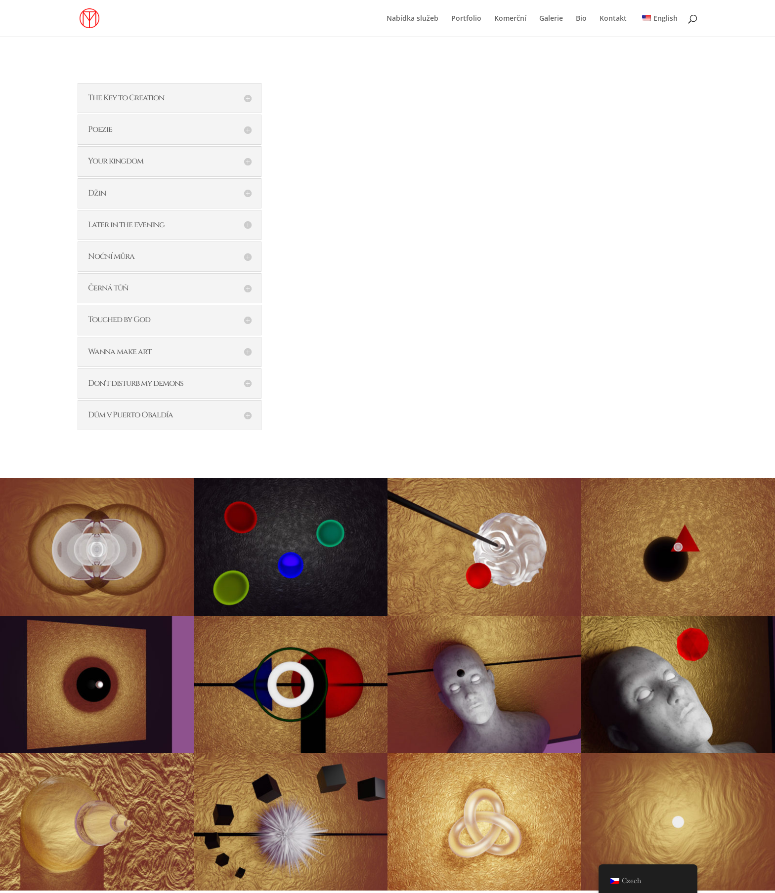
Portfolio (466, 19)
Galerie (551, 19)
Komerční (510, 19)
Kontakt (613, 19)
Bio (581, 19)
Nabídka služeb (412, 19)
